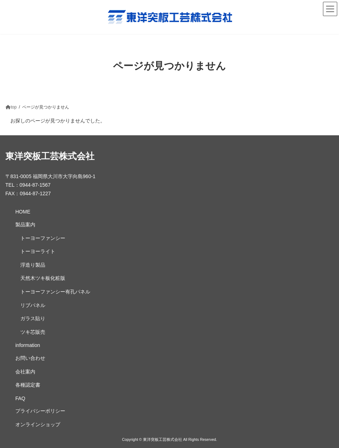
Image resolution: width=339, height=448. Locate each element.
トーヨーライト (37, 251)
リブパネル (32, 305)
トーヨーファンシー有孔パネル (55, 292)
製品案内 (25, 224)
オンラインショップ (37, 424)
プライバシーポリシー (40, 411)
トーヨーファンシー (42, 238)
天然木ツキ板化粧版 (42, 278)
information (27, 345)
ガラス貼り (32, 318)
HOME (22, 212)
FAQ (20, 398)
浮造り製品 (32, 265)
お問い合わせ (30, 358)
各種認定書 (27, 385)
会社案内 (25, 371)
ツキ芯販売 (32, 332)
